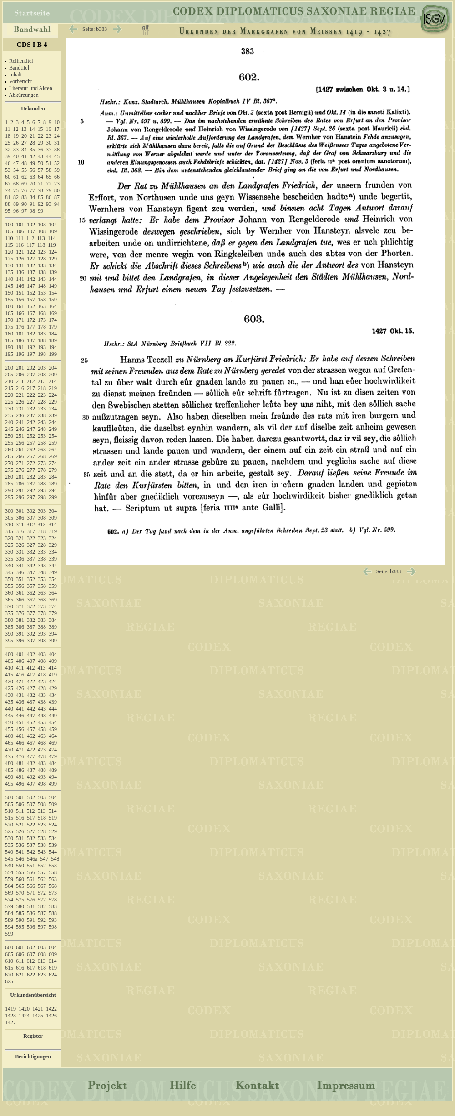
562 (42, 879)
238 (42, 415)
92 (40, 204)
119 (52, 245)
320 (9, 538)
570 (20, 893)
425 (9, 688)
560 (20, 879)
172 (31, 320)
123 (42, 252)
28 (32, 143)
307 (31, 518)
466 (20, 743)
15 (40, 129)
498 (42, 784)
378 (42, 613)
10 (57, 122)
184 (53, 333)
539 (53, 845)
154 (53, 293)
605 (9, 954)
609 (53, 954)
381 (20, 620)
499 (53, 784)
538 (42, 845)
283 (42, 477)
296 (20, 497)
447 (31, 715)
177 (31, 327)
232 (31, 408)
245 (9, 429)
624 (53, 974)
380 (9, 620)
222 (31, 395)
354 (53, 579)
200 (9, 368)
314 (53, 524)
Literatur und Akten (30, 88)
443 (42, 709)
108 (42, 231)
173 (42, 320)
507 (31, 804)
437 (31, 702)
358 (42, 586)
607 (31, 954)
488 (42, 770)
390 (9, 634)
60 (7, 177)
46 (7, 163)
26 (16, 143)
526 (20, 831)
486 (20, 770)
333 (42, 552)
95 (7, 211)
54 (16, 170)
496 (20, 784)
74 (7, 190)
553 (53, 865)
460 (9, 736)
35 (32, 149)
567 (42, 886)
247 (31, 429)
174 (53, 320)
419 (53, 674)
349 (53, 572)
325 (9, 545)
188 (42, 340)
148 (42, 286)
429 (53, 688)
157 (31, 299)
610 (9, 961)
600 (9, 947)
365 (9, 599)
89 (16, 204)
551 (31, 865)
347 (31, 572)
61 (16, 177)
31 (57, 143)
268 (42, 456)
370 (9, 606)
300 (9, 511)
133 (42, 265)
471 (20, 749)
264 (53, 449)
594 (9, 927)
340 (9, 565)
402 (31, 654)
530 (9, 838)
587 (42, 913)
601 (20, 947)
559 (9, 879)
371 (20, 606)
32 (7, 149)
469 (53, 743)
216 (20, 388)
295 (9, 497)
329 (53, 545)
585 (20, 913)
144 (53, 279)
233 (42, 408)
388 (42, 627)
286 (20, 483)
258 (42, 443)
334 (53, 552)
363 (42, 593)
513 (42, 811)
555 (20, 872)
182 (31, 333)
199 (53, 354)
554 (9, 872)
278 (42, 470)
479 (53, 756)
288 (42, 483)
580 (20, 906)
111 (20, 238)
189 (53, 340)
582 (42, 906)
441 (20, 709)
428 (42, 688)
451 (20, 722)
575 (20, 899)
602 (31, 947)
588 (53, 913)
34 (24, 149)
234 (53, 408)
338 (42, 558)
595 (20, 927)
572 (42, 893)
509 (53, 804)
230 (9, 408)
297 (31, 497)
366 (20, 599)
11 (7, 129)
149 (53, 286)
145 (9, 286)
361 (20, 593)
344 (53, 565)
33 (16, 149)
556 (31, 872)
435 (9, 702)
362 (31, 593)
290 (9, 490)
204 (53, 368)
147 (31, 286)
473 (42, 749)
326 (20, 545)
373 (42, 606)
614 (53, 961)
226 (20, 402)
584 (9, 913)
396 (20, 640)
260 (9, 449)
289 (53, 483)
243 (42, 422)
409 (53, 661)
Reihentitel (21, 61)
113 (41, 238)
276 (20, 470)
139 (53, 272)
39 (7, 156)
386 (20, 627)
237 (31, 415)
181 (20, 333)
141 (20, 279)
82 (16, 197)
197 (31, 354)
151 (20, 293)
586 (31, 913)
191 (20, 347)
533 (42, 838)
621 (20, 974)
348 (42, 572)
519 (53, 818)
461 (20, 736)
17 (57, 129)
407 (31, 661)
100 (9, 224)
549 (9, 865)
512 (31, 811)
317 (31, 531)
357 (31, 586)
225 (9, 402)
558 (53, 872)
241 (20, 422)
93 (48, 204)
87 (57, 197)
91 (32, 204)
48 (24, 163)
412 (31, 668)
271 (20, 463)
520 (9, 824)
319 (53, 531)
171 (20, 320)
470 (9, 749)
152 (31, 293)
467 (31, 743)
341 (20, 565)
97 (24, 211)
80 (57, 190)
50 (40, 163)
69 (24, 183)
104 (53, 224)
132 (31, 265)
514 (53, 811)
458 (42, 729)
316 (20, 531)
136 (20, 272)
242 (31, 422)
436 (20, 702)
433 (42, 695)
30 (48, 143)
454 (53, 722)
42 (32, 156)
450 (9, 722)
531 (20, 838)
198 (42, 354)
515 (9, 818)
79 (48, 190)
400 (9, 654)
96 (16, 211)
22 (40, 136)
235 (9, 415)
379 (53, 613)
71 (40, 183)
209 (53, 374)
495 (9, 784)
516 (20, 818)
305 (9, 518)
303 (42, 511)
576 (31, 899)
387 (31, 627)
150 (9, 293)
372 (31, 606)
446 (20, 715)
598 (53, 927)
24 (57, 136)
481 (20, 763)
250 (9, 436)
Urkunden (33, 108)
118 (41, 245)
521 (20, 824)
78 (40, 190)
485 (9, 770)
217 (31, 388)
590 (20, 920)
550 (20, 865)
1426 (51, 1015)
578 (53, 899)
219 (53, 388)
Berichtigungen (33, 1056)
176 (20, 327)
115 (9, 245)
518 (42, 818)
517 (31, 818)
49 (32, 163)
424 (53, 681)
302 (31, 511)
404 (53, 654)
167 (31, 313)
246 (20, 429)
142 (31, 279)
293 (42, 490)
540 (9, 852)
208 (42, 374)
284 (53, 477)
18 (7, 136)
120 (9, 252)
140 (9, 279)
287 (31, 483)
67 (7, 183)
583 (53, 906)
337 (31, 558)
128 (42, 258)
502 (31, 797)
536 (20, 845)
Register (33, 1036)
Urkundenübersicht (33, 995)
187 (31, 340)
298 (42, 497)
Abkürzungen (23, 95)
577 (42, 899)
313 (42, 524)
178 (42, 327)
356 (20, 586)
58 (48, 170)
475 (9, 756)
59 (57, 170)
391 (20, 634)
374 (53, 606)
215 (9, 388)
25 (7, 143)
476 (20, 756)
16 (48, 129)
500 (9, 797)
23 (48, 136)
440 (9, 709)
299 (53, 497)
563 (53, 879)
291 (20, 490)
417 (31, 674)
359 (53, 586)
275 (9, 470)
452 (31, 722)
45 (57, 156)
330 (9, 552)
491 (20, 777)
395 (9, 640)
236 (20, 415)
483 (42, 763)
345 (9, 572)
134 (53, 265)
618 (42, 968)
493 (42, 777)
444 (53, 709)
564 (9, 886)
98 (32, 211)
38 (57, 149)
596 (31, 927)
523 (42, 824)
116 (20, 245)
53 (7, 170)
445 (9, 715)
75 (16, 190)
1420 (24, 1009)
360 (9, 593)
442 (31, 709)
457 (31, 729)
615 (9, 968)
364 (53, 593)
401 (20, 654)
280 (9, 477)
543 (42, 852)
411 (20, 668)
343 (42, 565)
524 (53, 824)
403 (42, 654)
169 (53, 313)
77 (32, 190)
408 (42, 661)
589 (9, 920)
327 (31, 545)
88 (7, 204)
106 (20, 231)
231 (20, 408)
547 (44, 859)
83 (24, 197)
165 (9, 313)
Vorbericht (20, 81)
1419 (10, 1009)
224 (53, 395)
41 (24, 156)
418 (42, 674)
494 (53, 777)
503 (42, 797)
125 (9, 258)
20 (24, 136)
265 (9, 456)
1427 (10, 1022)
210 (9, 381)
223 (42, 395)
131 (20, 265)
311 (20, 524)
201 (20, 368)
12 (16, 129)
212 (31, 381)
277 (31, 470)
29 (40, 143)
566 (31, 886)
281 (20, 477)
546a (32, 859)
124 (53, 252)
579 (9, 906)
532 (31, 838)
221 (20, 395)
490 (9, 777)
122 (31, 252)
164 (53, 306)
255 (9, 443)
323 (42, 538)
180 (9, 333)
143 (42, 279)
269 (53, 456)
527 (31, 831)
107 (31, 231)
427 (31, 688)
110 (9, 238)
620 (9, 974)
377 (31, 613)
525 (9, 831)
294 (53, 490)
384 (53, 620)
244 (53, 422)
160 (9, 306)
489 (53, 770)
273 (42, 463)
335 (9, 558)
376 (20, 613)
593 (53, 920)
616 (20, 968)
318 (42, 531)
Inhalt (15, 74)
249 (53, 429)
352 (31, 579)
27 (24, 143)
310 (9, 524)
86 (48, 197)
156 (20, 299)
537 (31, 845)
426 (20, 688)
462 (31, 736)
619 (53, 968)
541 (20, 852)
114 (52, 238)
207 (31, 374)
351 (20, 579)
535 (9, 845)
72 (48, 183)
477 (31, 756)
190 (9, 347)
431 (20, 695)
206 (20, 374)
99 (40, 211)
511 (20, 811)
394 (53, 634)
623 (42, 974)
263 (42, 449)
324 (53, 538)
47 (16, 163)
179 (53, 327)
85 (40, 197)
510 (9, 811)
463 (42, 736)
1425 (37, 1015)
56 (32, 170)
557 (42, 872)
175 (9, 327)
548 (55, 859)
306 (20, 518)
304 (53, 511)
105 (9, 231)
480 (9, 763)
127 (31, 258)
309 (53, 518)
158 (42, 299)
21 (32, 136)
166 (20, 313)
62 (24, 177)
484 (53, 763)
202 (31, 368)
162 (31, 306)
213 (42, 381)
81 (7, 197)
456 (20, 729)
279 (53, 470)
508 (42, 804)
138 (42, 272)
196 (20, 354)
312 (31, 524)
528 (42, 831)
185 (9, 340)
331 (20, 552)
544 (53, 852)
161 (20, 306)
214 (53, 381)
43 (40, 156)
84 (32, 197)
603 (42, 947)
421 (20, 681)
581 (31, 906)
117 (30, 245)
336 (20, 558)
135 (9, 272)
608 (42, 954)
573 (53, 893)
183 (42, 333)
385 (9, 627)
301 (20, 511)
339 (53, 558)
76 (24, 190)
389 (53, 627)
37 (48, 149)
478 (42, 756)
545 (9, 859)
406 (20, 661)
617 (31, 968)
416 (20, 674)
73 (57, 183)
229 (53, 402)
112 (30, 238)
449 (53, 715)
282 (31, 477)
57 (40, 170)
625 (9, 981)
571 (31, 893)
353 (42, 579)
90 (24, 204)
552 (42, 865)
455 (9, 729)
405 (9, 661)
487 (31, 770)
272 (31, 463)
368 (42, 599)
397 (31, 640)
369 (53, 599)
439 (53, 702)
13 (24, 129)
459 (53, 729)
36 (40, 149)
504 (53, 797)
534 (53, 838)
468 (42, 743)
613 (42, 961)
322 (31, 538)
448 (42, 715)
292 (31, 490)
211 (20, 381)
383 (42, 620)
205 (9, 374)
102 (31, 224)
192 (31, 347)
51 (48, 163)
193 (42, 347)
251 (20, 436)
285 (9, 483)
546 (20, 859)
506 (20, 804)
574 (9, 899)
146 (20, 286)
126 (20, 258)
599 (9, 934)
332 (31, 552)
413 (42, 668)
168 (42, 313)
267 (31, 456)
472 (31, 749)
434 (53, 695)
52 (57, 163)
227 (31, 402)
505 (9, 804)
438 (42, 702)
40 (16, 156)
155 (9, 299)
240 (9, 422)
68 (16, 183)
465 (9, 743)
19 (16, 136)
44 (48, 156)
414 (53, 668)
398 (42, 640)
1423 (10, 1015)
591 (31, 920)
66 (57, 177)
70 (32, 183)
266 (20, 456)
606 (20, 954)
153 (42, 293)
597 (42, 927)
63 (32, 177)
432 (31, 695)
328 (42, 545)
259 (53, 443)
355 (9, 586)
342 (31, 565)
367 (31, 599)
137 (31, 272)
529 (53, 831)
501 (20, 797)
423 (42, 681)
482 (31, 763)
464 (53, 736)
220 (9, 395)
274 (53, 463)
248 (42, 429)
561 (31, 879)
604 (53, 947)
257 (31, 443)
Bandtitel (19, 68)
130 (9, 265)
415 (9, 674)
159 (53, 299)
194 (53, 347)
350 (9, 579)
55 (24, 170)
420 (9, 681)
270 (9, 463)
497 (31, 784)
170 (9, 320)
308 (42, 518)
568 (53, 886)
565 (20, 886)
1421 (37, 1009)
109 (53, 231)
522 (31, 824)
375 (9, 613)
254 (53, 436)
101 (20, 224)
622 (31, 974)
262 (31, 449)
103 (42, 224)
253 (42, 436)
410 (9, 668)
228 (42, 402)
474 (53, 749)
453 (42, 722)
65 (48, 177)
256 (20, 443)
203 (42, 368)
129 (53, 258)
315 (9, 531)
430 (9, 695)
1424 (24, 1015)
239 (53, 415)
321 (20, 538)
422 (31, 681)
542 (31, 852)
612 (31, 961)
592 (42, 920)
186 (20, 340)
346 (20, 572)
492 (31, 777)
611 (20, 961)
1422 (51, 1009)
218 (42, 388)
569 (9, 893)
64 (40, 177)
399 (53, 640)
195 (9, 354)
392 (31, 634)
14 (32, 129)
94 (57, 204)
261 (20, 449)
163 (42, 306)
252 (31, 436)
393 (42, 634)
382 (31, 620)
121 (20, 252)
